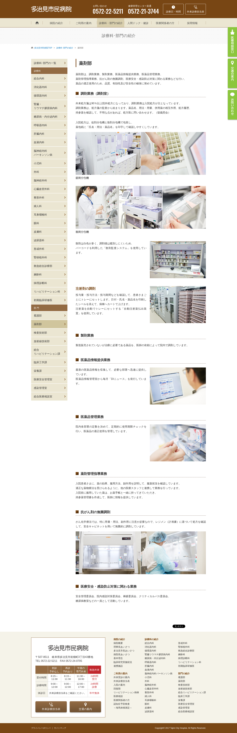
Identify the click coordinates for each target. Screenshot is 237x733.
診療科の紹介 (152, 639)
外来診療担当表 (51, 706)
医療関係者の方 (165, 23)
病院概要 (118, 643)
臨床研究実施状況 (123, 662)
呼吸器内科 (40, 125)
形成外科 (39, 248)
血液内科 (39, 142)
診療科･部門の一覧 (45, 63)
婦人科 (38, 206)
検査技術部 (40, 332)
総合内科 (39, 78)
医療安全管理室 (43, 379)
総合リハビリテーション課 (47, 351)
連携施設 (118, 666)
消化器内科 (40, 87)
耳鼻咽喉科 (40, 214)
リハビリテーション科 (47, 291)
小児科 (38, 163)
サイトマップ (60, 728)
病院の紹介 (56, 23)
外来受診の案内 (122, 677)
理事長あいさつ (122, 647)
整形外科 (39, 197)
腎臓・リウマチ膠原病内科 (46, 106)
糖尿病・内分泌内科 (46, 116)
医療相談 (118, 696)
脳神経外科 (40, 180)
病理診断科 (40, 283)
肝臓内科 (39, 133)
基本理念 (118, 658)
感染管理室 (40, 388)
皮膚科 (38, 231)
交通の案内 (85, 706)
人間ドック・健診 (137, 23)
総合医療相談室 (43, 396)
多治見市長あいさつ (124, 650)
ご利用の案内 (83, 23)
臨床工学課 (40, 362)
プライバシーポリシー (41, 728)
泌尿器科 (39, 240)
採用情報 (192, 23)
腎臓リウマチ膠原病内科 (157, 654)
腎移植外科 (40, 257)
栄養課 (38, 370)
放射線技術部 (42, 341)
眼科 (36, 223)
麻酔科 (38, 274)
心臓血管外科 (42, 189)
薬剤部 (38, 324)
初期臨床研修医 (43, 300)
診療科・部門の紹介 (111, 23)
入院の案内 (119, 685)
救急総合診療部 (43, 266)
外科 (36, 172)
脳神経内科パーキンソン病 (43, 152)
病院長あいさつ (122, 654)
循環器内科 (40, 95)
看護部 (38, 315)
